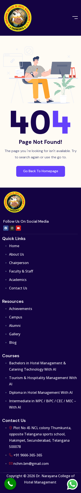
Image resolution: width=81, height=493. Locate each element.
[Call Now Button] (10, 484)
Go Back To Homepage (40, 171)
